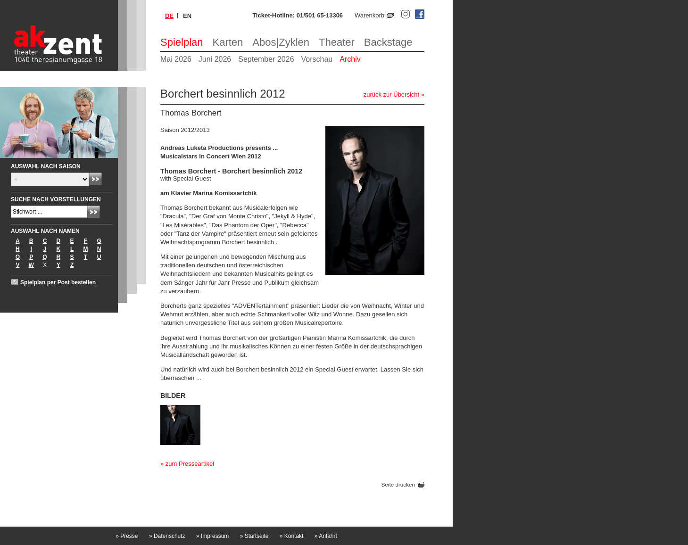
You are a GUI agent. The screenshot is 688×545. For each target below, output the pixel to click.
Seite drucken (398, 484)
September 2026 (266, 59)
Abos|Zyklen (280, 42)
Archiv (350, 59)
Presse (127, 536)
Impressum (212, 536)
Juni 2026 (215, 59)
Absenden (95, 179)
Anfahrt (326, 536)
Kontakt (292, 536)
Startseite (254, 536)
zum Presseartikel (190, 463)
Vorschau (317, 59)
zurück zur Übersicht (391, 94)
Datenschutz (167, 536)
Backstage (388, 42)
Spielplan (181, 42)
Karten (228, 42)
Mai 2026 (175, 59)
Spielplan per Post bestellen (58, 282)
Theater (337, 42)
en (187, 15)
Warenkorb (369, 15)
